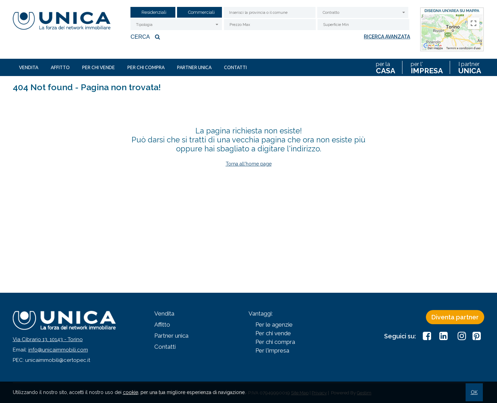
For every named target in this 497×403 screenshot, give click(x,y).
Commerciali (201, 12)
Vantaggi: (260, 313)
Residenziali (154, 12)
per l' (427, 67)
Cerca (146, 36)
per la (385, 67)
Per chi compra (146, 67)
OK (474, 392)
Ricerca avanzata (387, 36)
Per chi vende (98, 67)
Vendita (28, 67)
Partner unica (194, 67)
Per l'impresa (272, 350)
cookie (130, 392)
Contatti (235, 67)
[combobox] (363, 12)
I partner (469, 67)
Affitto (60, 67)
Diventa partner (455, 317)
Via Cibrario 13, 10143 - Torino (48, 339)
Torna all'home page (249, 164)
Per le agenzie (274, 324)
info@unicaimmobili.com (58, 350)
